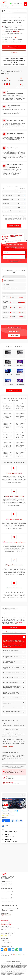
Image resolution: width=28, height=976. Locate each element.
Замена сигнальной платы (8, 199)
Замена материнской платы (8, 191)
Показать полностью (7, 746)
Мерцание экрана (5, 297)
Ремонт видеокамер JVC (7, 891)
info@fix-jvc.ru (4, 920)
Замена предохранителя (7, 207)
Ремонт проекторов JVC (7, 895)
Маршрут (6, 821)
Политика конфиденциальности (13, 961)
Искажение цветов (5, 302)
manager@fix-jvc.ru (6, 924)
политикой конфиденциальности (16, 260)
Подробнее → (21, 297)
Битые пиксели (6, 312)
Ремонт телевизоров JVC (7, 901)
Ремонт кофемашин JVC (7, 898)
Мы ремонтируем (6, 11)
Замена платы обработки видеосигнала (7, 211)
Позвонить (20, 10)
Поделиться (2, 949)
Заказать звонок (14, 335)
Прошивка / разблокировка (8, 195)
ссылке (7, 884)
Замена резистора (6, 203)
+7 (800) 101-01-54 (16, 3)
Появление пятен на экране (5, 307)
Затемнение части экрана (5, 316)
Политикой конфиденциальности (14, 767)
